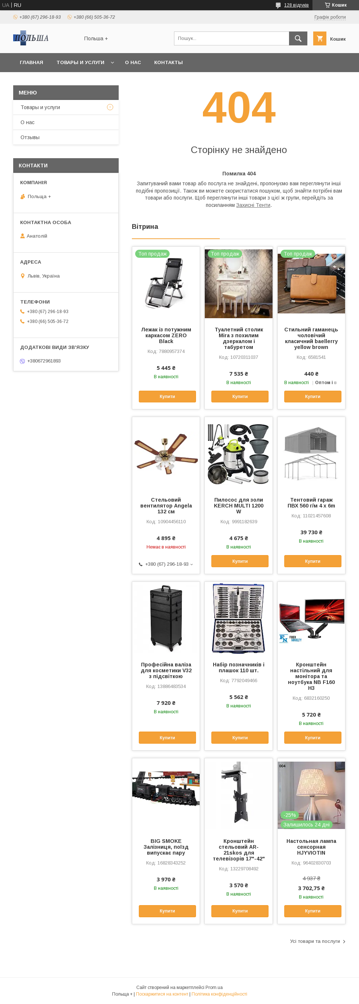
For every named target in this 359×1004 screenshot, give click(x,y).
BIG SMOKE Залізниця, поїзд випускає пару (166, 847)
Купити (167, 396)
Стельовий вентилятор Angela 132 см (166, 505)
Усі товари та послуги (315, 941)
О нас (133, 62)
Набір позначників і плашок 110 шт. (238, 667)
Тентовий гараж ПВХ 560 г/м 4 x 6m (311, 503)
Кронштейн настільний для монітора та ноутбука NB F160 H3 (311, 676)
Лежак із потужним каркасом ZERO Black (166, 335)
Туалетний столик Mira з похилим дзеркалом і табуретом (239, 338)
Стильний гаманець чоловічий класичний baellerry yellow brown (311, 338)
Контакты (168, 62)
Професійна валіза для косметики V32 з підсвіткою (166, 670)
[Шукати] (298, 38)
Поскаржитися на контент (162, 994)
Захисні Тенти (253, 205)
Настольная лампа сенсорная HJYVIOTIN (311, 847)
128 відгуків (296, 5)
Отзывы (30, 137)
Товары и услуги (80, 62)
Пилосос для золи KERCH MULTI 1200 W (238, 505)
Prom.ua (214, 987)
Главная (31, 62)
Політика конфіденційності (219, 994)
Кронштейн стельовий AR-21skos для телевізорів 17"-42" (239, 850)
